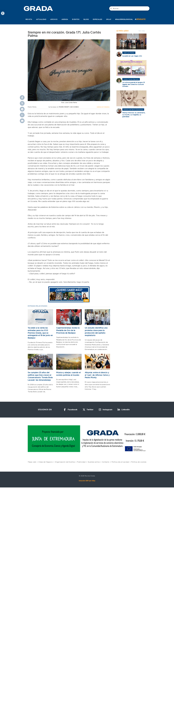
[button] (142, 19)
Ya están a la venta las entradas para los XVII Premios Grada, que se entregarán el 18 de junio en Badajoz (40, 333)
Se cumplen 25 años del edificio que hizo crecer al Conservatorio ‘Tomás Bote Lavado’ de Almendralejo (40, 376)
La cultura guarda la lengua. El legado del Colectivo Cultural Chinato (133, 84)
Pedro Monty (64, 107)
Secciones (74, 107)
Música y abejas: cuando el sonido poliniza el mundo (68, 373)
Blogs (86, 19)
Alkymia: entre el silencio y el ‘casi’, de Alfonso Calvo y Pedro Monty (97, 375)
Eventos (75, 19)
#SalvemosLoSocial (124, 19)
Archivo (53, 19)
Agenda (64, 19)
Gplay (108, 19)
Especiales (97, 19)
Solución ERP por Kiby (87, 481)
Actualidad (41, 19)
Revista (29, 19)
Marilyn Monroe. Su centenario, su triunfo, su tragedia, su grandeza (133, 114)
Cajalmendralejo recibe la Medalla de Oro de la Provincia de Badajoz (67, 330)
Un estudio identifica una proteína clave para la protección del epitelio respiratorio (96, 332)
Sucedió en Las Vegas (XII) (132, 56)
